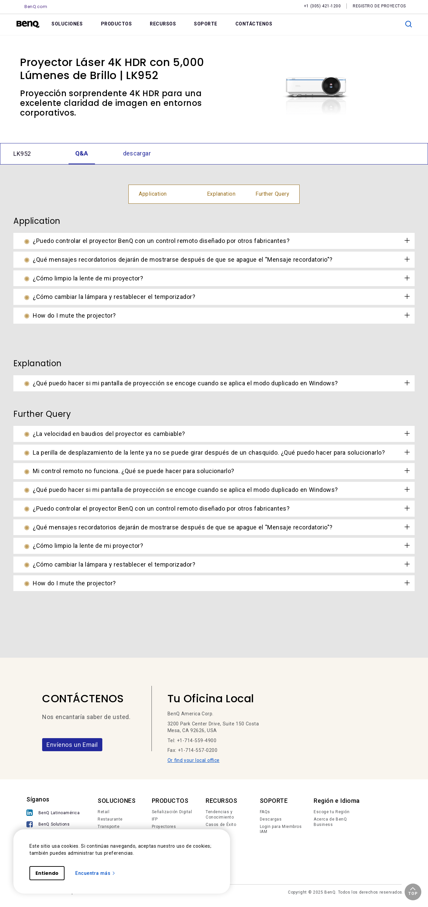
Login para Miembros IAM (281, 829)
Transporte (108, 826)
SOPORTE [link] (205, 23)
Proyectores (164, 826)
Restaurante (110, 819)
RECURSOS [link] (163, 23)
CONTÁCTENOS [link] (254, 23)
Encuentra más (95, 873)
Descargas (271, 819)
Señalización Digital (172, 811)
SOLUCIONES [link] (67, 23)
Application (153, 194)
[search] (408, 24)
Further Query (272, 194)
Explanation (221, 194)
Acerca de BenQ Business (330, 822)
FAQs (265, 811)
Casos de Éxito (221, 824)
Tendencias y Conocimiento (220, 814)
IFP (155, 819)
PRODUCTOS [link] (116, 23)
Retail (103, 811)
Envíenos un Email (72, 744)
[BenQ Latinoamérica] (53, 813)
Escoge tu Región (331, 811)
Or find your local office (194, 760)
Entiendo (47, 873)
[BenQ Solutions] (53, 825)
